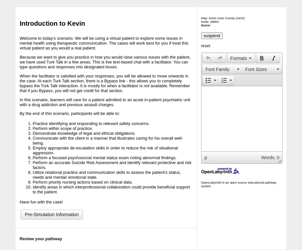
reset (205, 45)
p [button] (206, 157)
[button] (208, 58)
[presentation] (208, 58)
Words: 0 (270, 157)
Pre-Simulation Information (52, 214)
